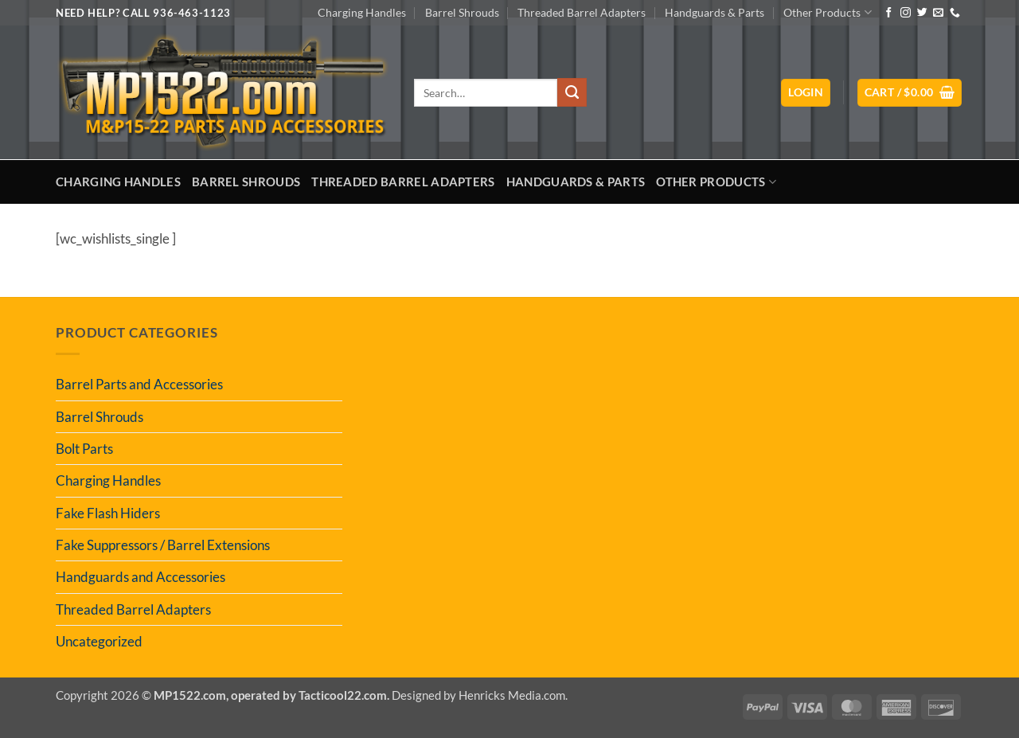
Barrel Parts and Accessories (139, 384)
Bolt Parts (84, 448)
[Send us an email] (938, 13)
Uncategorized (99, 641)
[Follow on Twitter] (922, 13)
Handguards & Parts (714, 12)
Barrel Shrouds (462, 12)
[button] (805, 93)
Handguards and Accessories (140, 576)
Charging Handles (362, 12)
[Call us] (955, 13)
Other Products (827, 12)
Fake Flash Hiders (108, 513)
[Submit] (571, 92)
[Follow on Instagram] (905, 13)
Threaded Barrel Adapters (581, 12)
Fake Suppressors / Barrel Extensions (163, 545)
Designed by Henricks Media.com (478, 695)
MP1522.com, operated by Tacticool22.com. (271, 695)
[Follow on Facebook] (889, 13)
